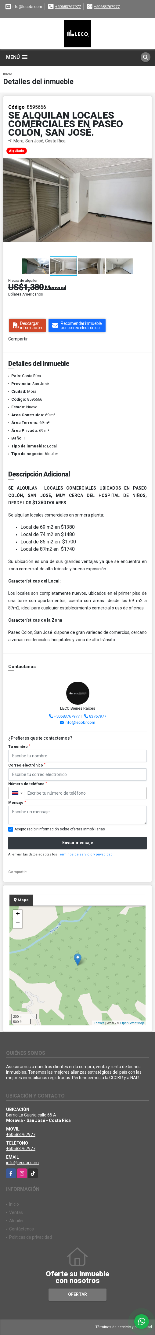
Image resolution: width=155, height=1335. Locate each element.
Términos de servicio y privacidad (85, 854)
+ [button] (18, 914)
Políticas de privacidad (30, 1237)
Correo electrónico (26, 765)
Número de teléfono (27, 784)
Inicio (7, 74)
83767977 (97, 716)
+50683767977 (68, 6)
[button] (146, 150)
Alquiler (16, 1220)
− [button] (18, 923)
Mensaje (17, 802)
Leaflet (99, 1023)
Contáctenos (21, 1229)
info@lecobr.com (80, 722)
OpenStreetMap (132, 1023)
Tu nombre (19, 746)
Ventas (16, 1212)
